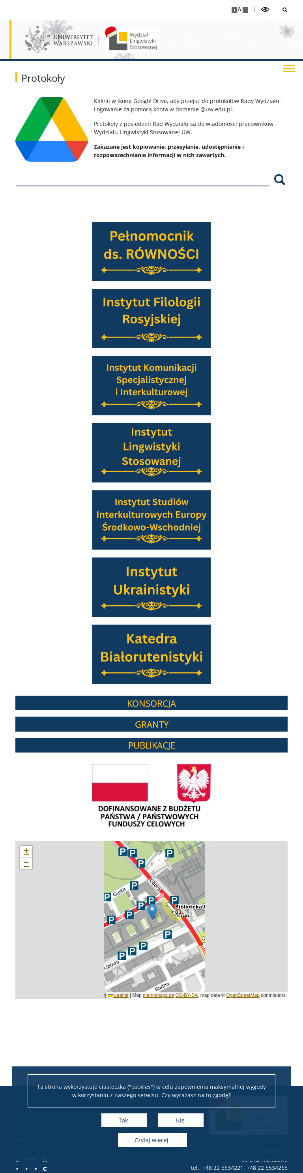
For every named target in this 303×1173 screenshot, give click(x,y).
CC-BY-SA (200, 995)
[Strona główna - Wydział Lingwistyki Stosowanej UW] (132, 39)
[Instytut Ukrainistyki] (164, 587)
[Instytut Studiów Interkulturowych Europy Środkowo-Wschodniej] (164, 520)
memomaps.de (171, 995)
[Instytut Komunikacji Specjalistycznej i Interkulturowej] (164, 385)
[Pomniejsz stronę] (245, 10)
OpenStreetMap (256, 995)
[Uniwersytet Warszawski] (59, 39)
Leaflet (131, 995)
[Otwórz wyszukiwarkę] (282, 10)
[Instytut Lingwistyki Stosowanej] (164, 452)
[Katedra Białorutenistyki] (164, 654)
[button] (165, 912)
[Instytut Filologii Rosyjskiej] (164, 318)
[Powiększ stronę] (234, 10)
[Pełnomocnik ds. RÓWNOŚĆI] (164, 251)
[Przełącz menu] (289, 68)
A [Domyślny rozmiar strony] (239, 9)
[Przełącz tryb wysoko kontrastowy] (265, 9)
